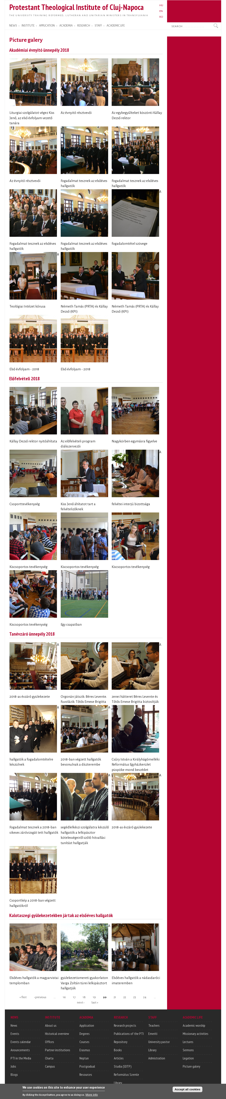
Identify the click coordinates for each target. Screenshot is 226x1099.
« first (22, 997)
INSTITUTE (28, 25)
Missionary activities (195, 1033)
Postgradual (87, 1066)
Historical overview (57, 1033)
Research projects (125, 1025)
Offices (49, 1042)
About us (50, 1025)
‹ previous (40, 997)
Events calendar (21, 1042)
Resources (85, 1074)
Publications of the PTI (129, 1033)
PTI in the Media (21, 1058)
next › (80, 1002)
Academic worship (194, 1025)
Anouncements (20, 1050)
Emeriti (152, 1033)
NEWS (13, 25)
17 (74, 997)
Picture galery (191, 1066)
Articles (119, 1058)
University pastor (159, 1042)
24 (144, 997)
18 (84, 997)
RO (161, 16)
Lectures (188, 1042)
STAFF (98, 25)
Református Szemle (126, 1074)
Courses (84, 1042)
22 (124, 997)
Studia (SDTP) (123, 1066)
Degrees (84, 1033)
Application (86, 1025)
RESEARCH (83, 25)
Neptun (84, 1058)
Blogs (14, 1074)
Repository (120, 1042)
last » (95, 1002)
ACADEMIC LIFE (116, 25)
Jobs (13, 1066)
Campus (50, 1066)
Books (118, 1050)
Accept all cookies (187, 1090)
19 (94, 997)
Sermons (188, 1050)
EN (161, 11)
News (14, 1025)
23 (134, 997)
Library (118, 1082)
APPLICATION (47, 25)
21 (115, 997)
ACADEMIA (66, 25)
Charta (49, 1058)
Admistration (156, 1058)
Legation (188, 1058)
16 (64, 997)
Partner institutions (57, 1050)
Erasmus (84, 1050)
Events (15, 1033)
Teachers (154, 1025)
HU (161, 5)
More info (91, 1095)
